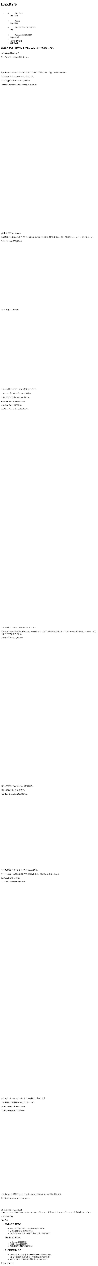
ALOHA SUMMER (17, 1246)
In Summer (14, 1242)
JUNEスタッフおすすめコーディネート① (26, 1255)
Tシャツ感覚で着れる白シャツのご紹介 (25, 1257)
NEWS (12, 41)
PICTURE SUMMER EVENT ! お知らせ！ (26, 1233)
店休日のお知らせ (17, 1231)
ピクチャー (42, 1212)
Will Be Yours (15, 1244)
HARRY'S (9, 4)
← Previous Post (7, 1216)
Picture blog (13, 1212)
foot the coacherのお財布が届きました (24, 1259)
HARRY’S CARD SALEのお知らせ (23, 1228)
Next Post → (5, 1220)
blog (16, 15)
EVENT (19, 41)
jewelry (26, 1212)
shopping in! (14, 37)
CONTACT (14, 43)
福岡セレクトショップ (56, 1212)
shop (11, 15)
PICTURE (33, 1212)
